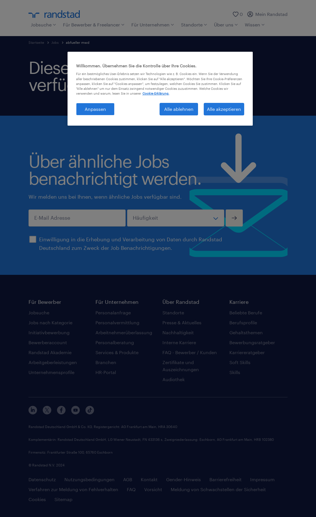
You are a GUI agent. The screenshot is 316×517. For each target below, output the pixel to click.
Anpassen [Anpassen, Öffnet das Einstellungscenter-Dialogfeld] (95, 109)
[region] (160, 89)
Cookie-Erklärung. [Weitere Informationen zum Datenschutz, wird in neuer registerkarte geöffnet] (155, 93)
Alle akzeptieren (224, 109)
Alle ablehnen (178, 109)
